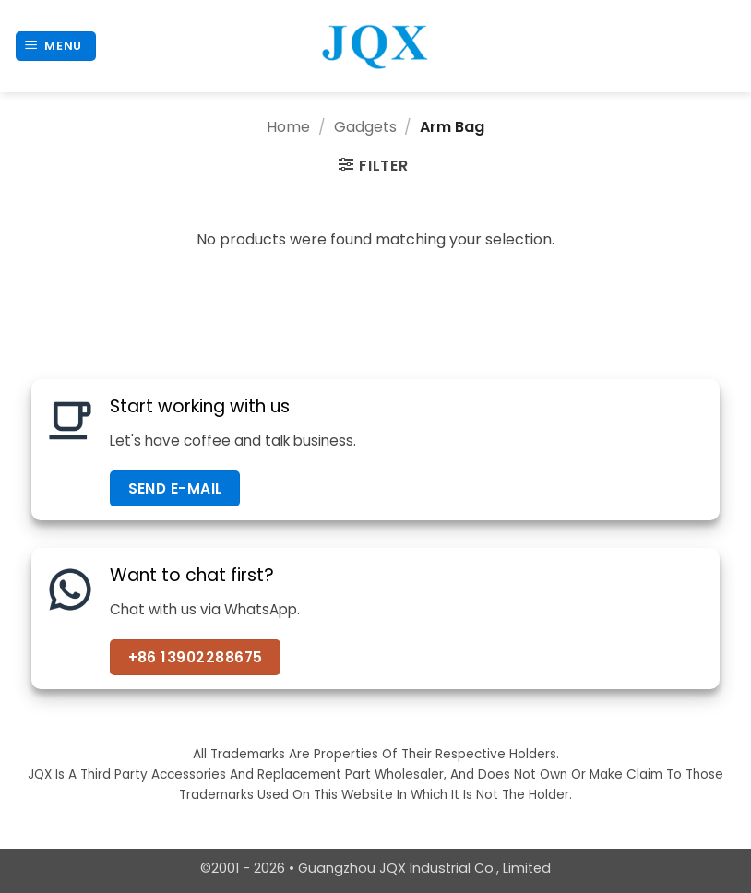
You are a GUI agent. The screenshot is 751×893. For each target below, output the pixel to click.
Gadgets (365, 126)
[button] (56, 46)
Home (288, 126)
